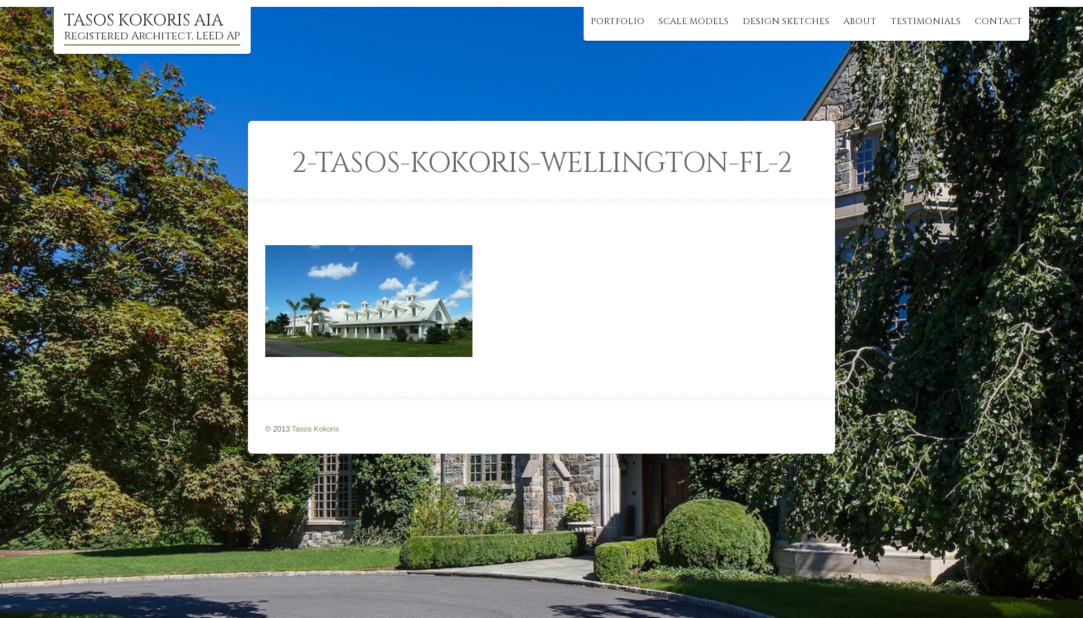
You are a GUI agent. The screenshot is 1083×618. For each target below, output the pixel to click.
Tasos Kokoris (315, 429)
